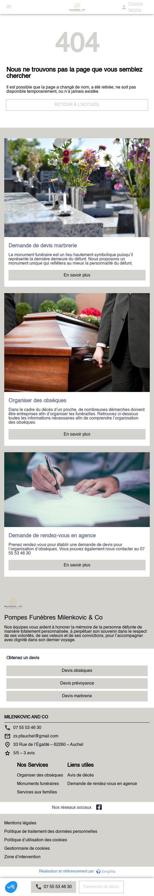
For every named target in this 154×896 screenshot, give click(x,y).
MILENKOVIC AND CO (26, 717)
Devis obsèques (77, 671)
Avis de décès (80, 775)
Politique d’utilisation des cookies (35, 840)
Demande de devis (101, 887)
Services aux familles (37, 792)
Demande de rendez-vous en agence (102, 784)
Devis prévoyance (77, 683)
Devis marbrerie (77, 696)
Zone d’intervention (22, 857)
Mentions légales (20, 823)
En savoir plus (77, 275)
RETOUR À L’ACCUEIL (77, 105)
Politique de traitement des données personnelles (50, 832)
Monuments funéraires (38, 784)
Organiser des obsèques (40, 775)
